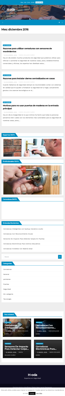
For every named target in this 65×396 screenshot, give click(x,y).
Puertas (6, 284)
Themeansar (48, 387)
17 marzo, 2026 (42, 352)
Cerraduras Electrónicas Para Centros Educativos (21, 244)
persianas (6, 279)
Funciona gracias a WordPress (22, 387)
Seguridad (7, 289)
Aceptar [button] (32, 393)
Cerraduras (7, 269)
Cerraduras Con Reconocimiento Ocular (18, 234)
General (6, 274)
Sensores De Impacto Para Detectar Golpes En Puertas (23, 239)
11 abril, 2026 (42, 331)
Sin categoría (7, 45)
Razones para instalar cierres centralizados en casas (29, 78)
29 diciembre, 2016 (10, 55)
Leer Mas (39, 393)
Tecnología (7, 299)
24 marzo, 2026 (11, 352)
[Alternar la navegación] (62, 22)
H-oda (11, 9)
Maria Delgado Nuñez (27, 55)
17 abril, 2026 (11, 331)
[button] (59, 22)
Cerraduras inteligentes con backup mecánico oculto (23, 229)
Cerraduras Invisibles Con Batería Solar (18, 249)
